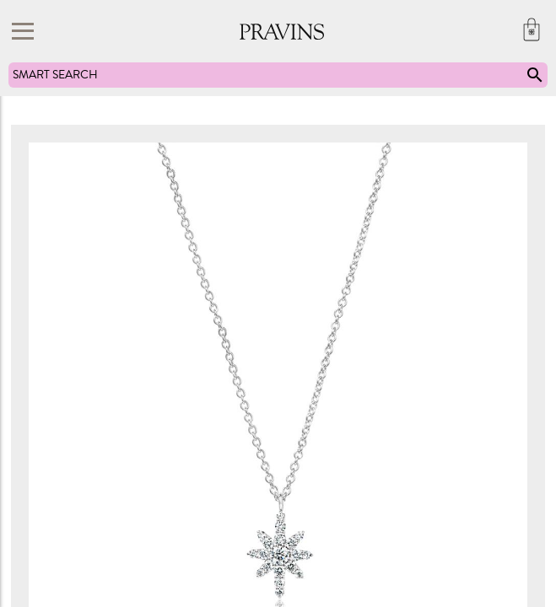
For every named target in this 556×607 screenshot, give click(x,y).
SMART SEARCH (279, 75)
